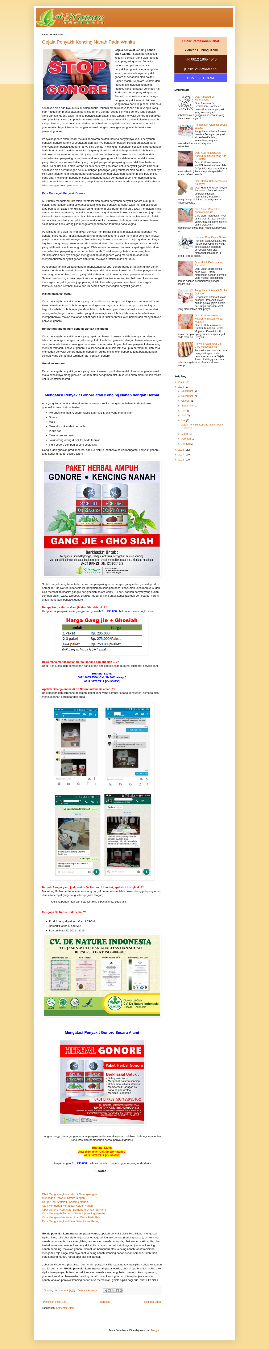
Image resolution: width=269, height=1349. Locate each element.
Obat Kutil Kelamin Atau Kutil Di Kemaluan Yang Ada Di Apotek (210, 155)
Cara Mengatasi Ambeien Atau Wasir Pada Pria (71, 1217)
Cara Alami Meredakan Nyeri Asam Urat (207, 211)
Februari (186, 438)
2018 (181, 449)
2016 (181, 459)
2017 (181, 454)
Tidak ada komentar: (88, 1290)
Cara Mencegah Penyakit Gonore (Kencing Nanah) (73, 1213)
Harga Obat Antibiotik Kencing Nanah (65, 1201)
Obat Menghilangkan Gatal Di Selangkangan (69, 1194)
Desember (187, 390)
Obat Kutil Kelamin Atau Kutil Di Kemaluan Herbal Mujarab (209, 318)
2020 (181, 381)
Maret (185, 433)
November (187, 396)
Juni (184, 415)
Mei (183, 420)
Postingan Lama (151, 1301)
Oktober (186, 400)
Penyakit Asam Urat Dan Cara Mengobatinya (208, 345)
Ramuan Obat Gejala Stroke (211, 237)
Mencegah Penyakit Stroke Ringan (63, 1197)
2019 (181, 386)
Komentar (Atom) (65, 1307)
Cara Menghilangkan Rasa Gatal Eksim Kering (70, 1221)
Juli (183, 410)
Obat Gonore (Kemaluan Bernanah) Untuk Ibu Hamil (74, 1209)
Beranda (104, 1301)
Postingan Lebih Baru (55, 1301)
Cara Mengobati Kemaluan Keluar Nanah (67, 1205)
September (187, 405)
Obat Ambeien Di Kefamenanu (204, 98)
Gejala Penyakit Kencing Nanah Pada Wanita (88, 42)
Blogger (155, 1330)
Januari (185, 443)
